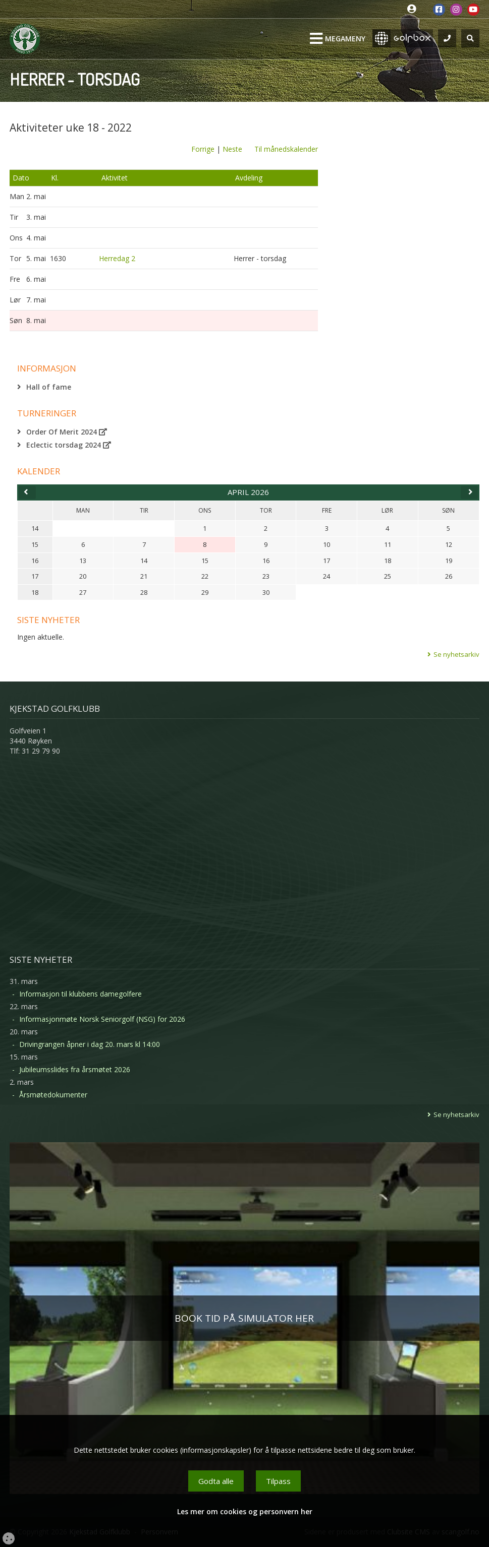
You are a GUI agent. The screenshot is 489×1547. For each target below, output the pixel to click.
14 (34, 528)
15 (34, 544)
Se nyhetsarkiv (456, 654)
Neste (232, 149)
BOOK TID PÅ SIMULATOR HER (244, 1318)
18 (34, 592)
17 (34, 576)
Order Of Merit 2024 (66, 432)
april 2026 (248, 492)
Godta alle (216, 1481)
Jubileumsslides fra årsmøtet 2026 (74, 1069)
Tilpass (278, 1481)
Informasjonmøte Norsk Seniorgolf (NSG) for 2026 (102, 1019)
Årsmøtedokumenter (53, 1094)
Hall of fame (48, 387)
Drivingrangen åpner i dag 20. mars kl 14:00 (89, 1044)
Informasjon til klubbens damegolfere (80, 994)
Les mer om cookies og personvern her (244, 1511)
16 (34, 560)
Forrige (202, 149)
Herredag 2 (117, 258)
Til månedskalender (286, 149)
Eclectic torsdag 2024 (68, 445)
